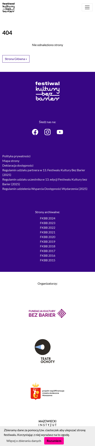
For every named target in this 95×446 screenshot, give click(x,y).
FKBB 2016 (47, 255)
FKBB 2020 (47, 237)
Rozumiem (54, 441)
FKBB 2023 (47, 223)
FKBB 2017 (47, 251)
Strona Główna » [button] (16, 59)
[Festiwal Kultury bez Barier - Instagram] (47, 132)
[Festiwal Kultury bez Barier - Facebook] (35, 132)
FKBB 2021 (47, 232)
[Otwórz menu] (87, 7)
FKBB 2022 (47, 227)
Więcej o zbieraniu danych (23, 441)
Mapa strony (10, 161)
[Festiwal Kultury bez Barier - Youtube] (60, 132)
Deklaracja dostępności (17, 165)
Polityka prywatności (16, 156)
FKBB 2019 (47, 241)
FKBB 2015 (47, 260)
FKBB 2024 (47, 218)
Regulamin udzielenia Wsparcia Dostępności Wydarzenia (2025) (44, 188)
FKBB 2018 (47, 246)
